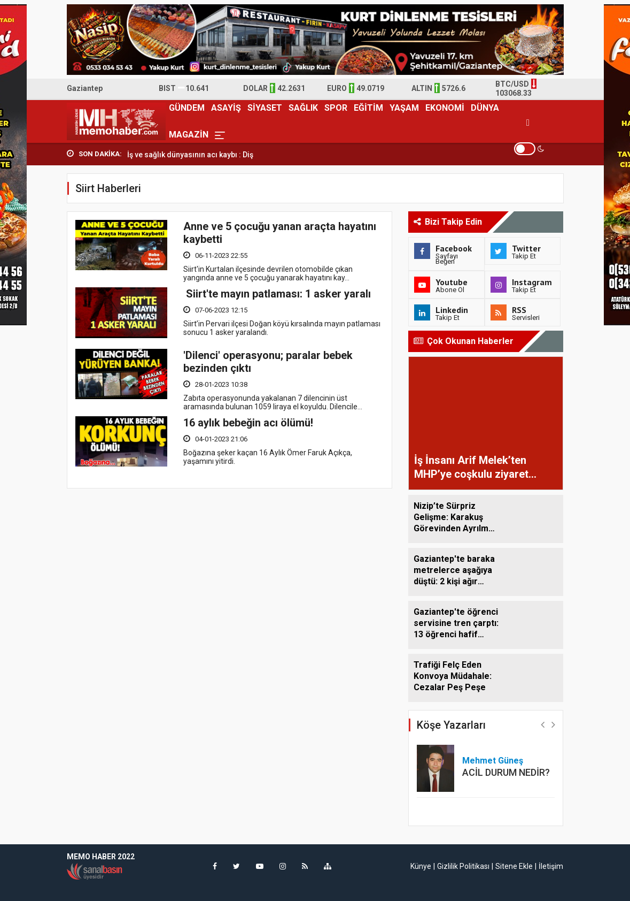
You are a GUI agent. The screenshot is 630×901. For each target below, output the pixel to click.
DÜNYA (485, 108)
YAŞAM (404, 108)
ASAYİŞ (226, 108)
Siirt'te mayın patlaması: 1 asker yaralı (277, 293)
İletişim (551, 866)
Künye (420, 866)
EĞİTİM (368, 108)
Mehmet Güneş (492, 760)
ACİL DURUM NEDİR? (506, 772)
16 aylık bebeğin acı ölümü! (248, 422)
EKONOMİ (444, 108)
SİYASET (264, 108)
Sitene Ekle (514, 866)
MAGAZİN (188, 134)
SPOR (335, 108)
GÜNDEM (187, 108)
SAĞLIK (303, 108)
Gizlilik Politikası (463, 866)
